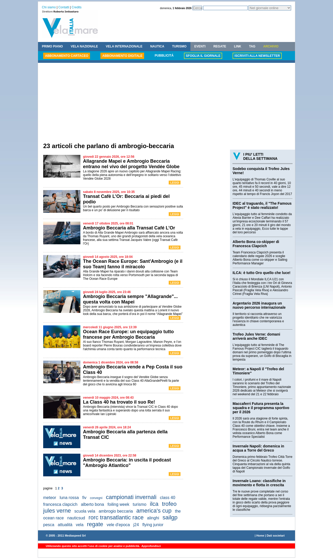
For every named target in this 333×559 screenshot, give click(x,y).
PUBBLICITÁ (164, 55)
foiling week (118, 504)
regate (95, 524)
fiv (84, 497)
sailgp (170, 517)
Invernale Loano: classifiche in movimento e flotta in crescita (259, 483)
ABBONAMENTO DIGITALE (122, 56)
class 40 (167, 497)
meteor (49, 497)
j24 (136, 524)
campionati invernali (131, 497)
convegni (96, 498)
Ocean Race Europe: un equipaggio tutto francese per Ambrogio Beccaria (128, 334)
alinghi (153, 518)
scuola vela (84, 511)
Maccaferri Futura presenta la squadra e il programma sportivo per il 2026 (261, 408)
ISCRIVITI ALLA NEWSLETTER (257, 56)
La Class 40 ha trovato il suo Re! (119, 402)
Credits (76, 7)
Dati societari (276, 535)
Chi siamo (49, 7)
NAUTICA (157, 46)
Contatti (63, 7)
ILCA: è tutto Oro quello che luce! (261, 273)
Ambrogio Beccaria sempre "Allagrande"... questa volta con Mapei (130, 299)
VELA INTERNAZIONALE (124, 46)
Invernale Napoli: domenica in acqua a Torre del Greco (258, 448)
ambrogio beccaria (116, 511)
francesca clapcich (60, 504)
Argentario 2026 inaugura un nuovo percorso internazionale (259, 305)
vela (79, 524)
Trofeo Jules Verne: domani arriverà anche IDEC (256, 336)
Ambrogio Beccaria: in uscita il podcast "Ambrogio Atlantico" (127, 462)
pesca (48, 524)
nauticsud (76, 518)
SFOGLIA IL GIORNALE (203, 56)
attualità (65, 524)
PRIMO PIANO (52, 46)
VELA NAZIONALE (84, 46)
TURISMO (179, 46)
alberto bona (92, 504)
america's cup (153, 510)
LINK (237, 46)
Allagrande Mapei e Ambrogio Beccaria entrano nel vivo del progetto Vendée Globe (131, 164)
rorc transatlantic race (116, 517)
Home (260, 535)
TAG (252, 46)
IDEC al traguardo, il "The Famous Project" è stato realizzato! (262, 205)
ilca (154, 504)
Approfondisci (151, 546)
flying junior (152, 524)
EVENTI (200, 46)
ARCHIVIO (271, 46)
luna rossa (69, 497)
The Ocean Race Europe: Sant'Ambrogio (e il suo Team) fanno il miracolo (132, 264)
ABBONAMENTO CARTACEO (66, 56)
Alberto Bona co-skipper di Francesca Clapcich (256, 244)
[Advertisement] (166, 103)
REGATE (219, 46)
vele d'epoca (118, 524)
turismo (139, 504)
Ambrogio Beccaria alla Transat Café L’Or (129, 227)
